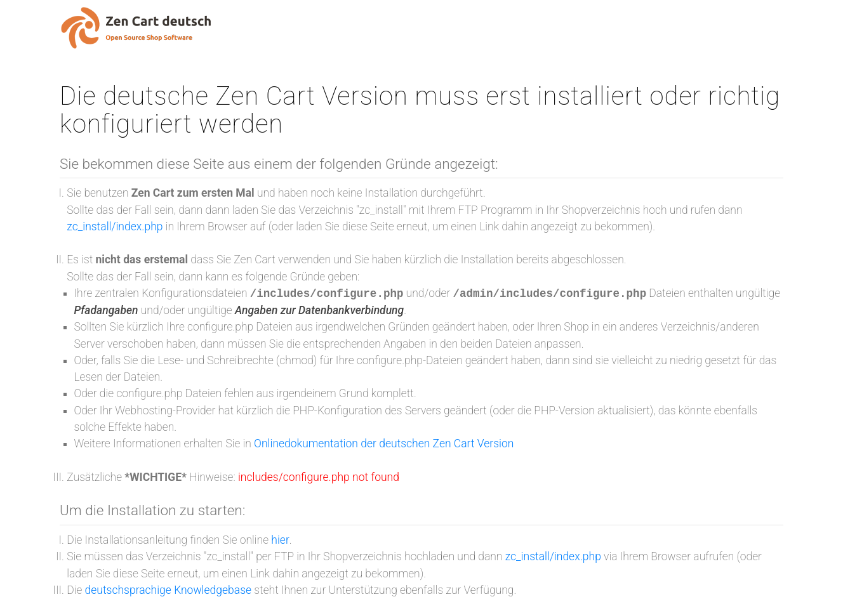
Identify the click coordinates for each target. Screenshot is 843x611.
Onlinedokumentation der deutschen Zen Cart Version (384, 443)
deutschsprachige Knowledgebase (168, 590)
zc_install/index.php (115, 226)
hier (280, 540)
